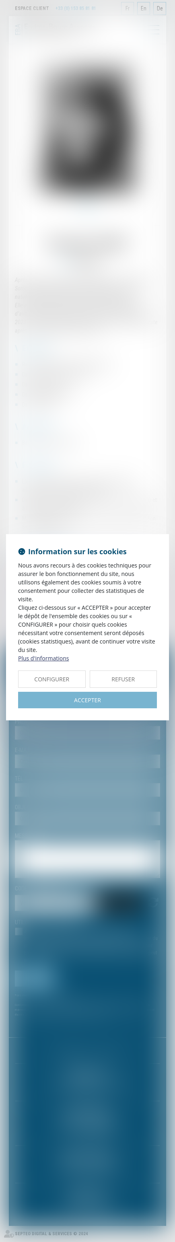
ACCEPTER (87, 700)
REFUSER (123, 679)
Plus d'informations (43, 658)
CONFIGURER (51, 679)
